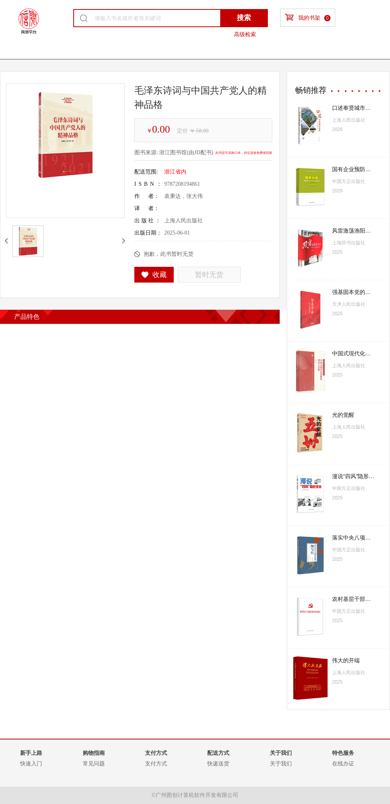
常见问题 (94, 763)
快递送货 (218, 763)
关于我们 (281, 763)
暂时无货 (209, 275)
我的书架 (308, 17)
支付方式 (156, 763)
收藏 (154, 275)
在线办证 (343, 763)
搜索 (244, 18)
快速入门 (31, 763)
